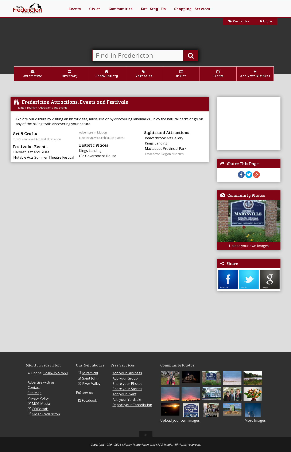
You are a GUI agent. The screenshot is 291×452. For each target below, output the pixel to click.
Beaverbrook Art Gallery (164, 138)
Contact (34, 387)
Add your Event (124, 394)
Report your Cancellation (132, 405)
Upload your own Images (249, 245)
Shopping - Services (192, 8)
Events (75, 8)
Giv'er (94, 8)
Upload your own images (180, 420)
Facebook (89, 400)
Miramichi (90, 373)
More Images (255, 421)
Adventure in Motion (93, 132)
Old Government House (97, 156)
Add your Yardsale (127, 399)
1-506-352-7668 (55, 373)
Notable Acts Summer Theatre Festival (43, 157)
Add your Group (125, 378)
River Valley (91, 383)
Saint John (90, 378)
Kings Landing (90, 150)
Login (266, 21)
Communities (120, 8)
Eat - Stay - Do (153, 8)
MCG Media (41, 403)
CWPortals (40, 409)
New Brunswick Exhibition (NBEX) (102, 138)
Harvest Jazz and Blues (31, 152)
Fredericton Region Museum (164, 154)
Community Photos (246, 195)
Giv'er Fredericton (46, 414)
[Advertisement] (248, 322)
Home (20, 108)
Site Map (35, 392)
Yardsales (238, 21)
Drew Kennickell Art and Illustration (37, 139)
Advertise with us (41, 382)
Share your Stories (127, 388)
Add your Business (127, 373)
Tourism (32, 108)
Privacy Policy (38, 398)
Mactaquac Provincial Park (165, 148)
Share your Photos (127, 383)
